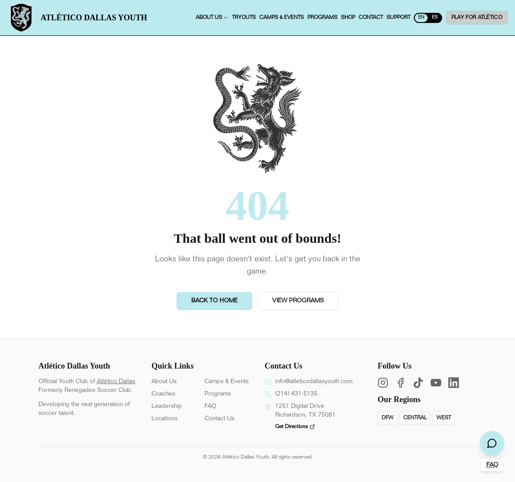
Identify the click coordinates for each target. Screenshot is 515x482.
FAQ (210, 406)
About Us (164, 382)
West (443, 418)
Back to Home (214, 301)
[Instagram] (383, 382)
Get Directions (295, 426)
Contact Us (219, 419)
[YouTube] (436, 382)
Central (415, 418)
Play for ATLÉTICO (476, 17)
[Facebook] (400, 382)
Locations (164, 419)
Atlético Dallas (116, 382)
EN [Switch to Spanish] (421, 17)
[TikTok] (418, 382)
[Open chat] (492, 443)
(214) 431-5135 (296, 394)
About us (212, 17)
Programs (217, 394)
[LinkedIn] (453, 382)
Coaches (163, 394)
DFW (388, 418)
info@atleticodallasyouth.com (313, 382)
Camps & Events (226, 382)
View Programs (298, 301)
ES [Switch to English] (435, 17)
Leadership (166, 406)
